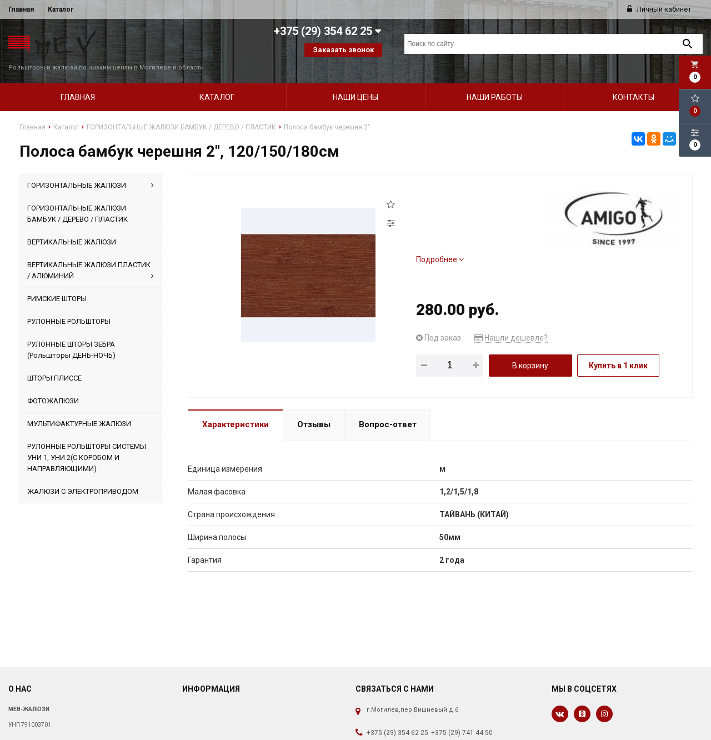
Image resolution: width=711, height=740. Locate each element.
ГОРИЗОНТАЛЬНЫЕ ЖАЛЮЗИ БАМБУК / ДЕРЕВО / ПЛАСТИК (77, 199)
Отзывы (314, 411)
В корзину (530, 351)
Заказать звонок (343, 50)
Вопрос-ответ (388, 411)
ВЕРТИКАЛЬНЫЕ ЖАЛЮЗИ (71, 227)
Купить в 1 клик (618, 351)
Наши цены (355, 82)
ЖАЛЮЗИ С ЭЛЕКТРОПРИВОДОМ (82, 477)
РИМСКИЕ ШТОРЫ (57, 284)
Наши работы (495, 82)
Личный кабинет (659, 9)
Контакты (633, 82)
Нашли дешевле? (511, 323)
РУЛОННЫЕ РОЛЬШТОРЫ (69, 307)
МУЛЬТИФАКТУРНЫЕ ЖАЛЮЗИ (79, 409)
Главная (21, 9)
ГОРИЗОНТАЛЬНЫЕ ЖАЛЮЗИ (90, 171)
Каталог (60, 9)
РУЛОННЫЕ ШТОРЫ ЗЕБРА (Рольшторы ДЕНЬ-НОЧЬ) (71, 335)
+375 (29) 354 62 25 (397, 718)
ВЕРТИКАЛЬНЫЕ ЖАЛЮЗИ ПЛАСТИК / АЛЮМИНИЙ (90, 256)
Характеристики (235, 411)
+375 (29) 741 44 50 (462, 718)
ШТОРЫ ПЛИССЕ (54, 363)
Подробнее (440, 245)
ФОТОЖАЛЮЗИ (53, 386)
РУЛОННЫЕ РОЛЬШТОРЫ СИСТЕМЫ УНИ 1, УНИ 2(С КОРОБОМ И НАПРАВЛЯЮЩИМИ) (86, 443)
